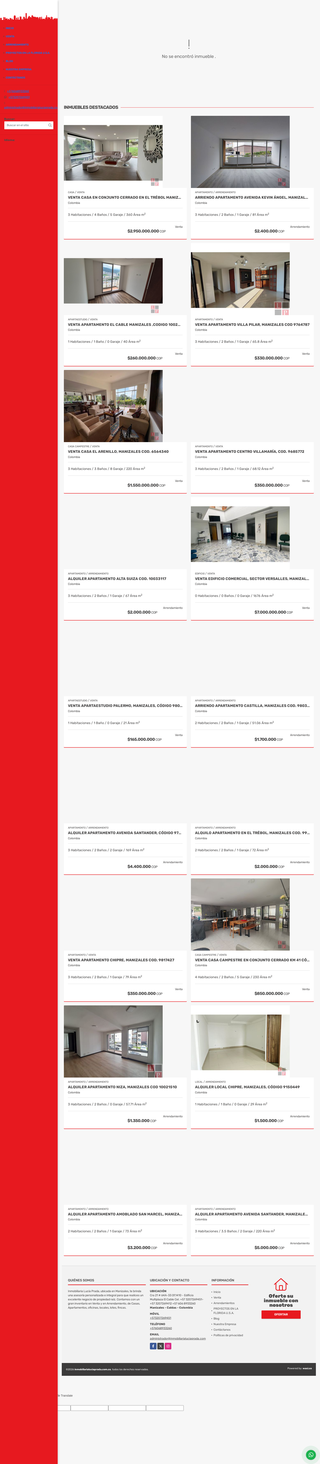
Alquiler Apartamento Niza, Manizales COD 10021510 (122, 1087)
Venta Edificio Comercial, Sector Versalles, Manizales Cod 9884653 (252, 579)
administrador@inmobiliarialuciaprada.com (32, 107)
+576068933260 (18, 91)
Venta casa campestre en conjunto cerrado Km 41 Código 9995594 (252, 960)
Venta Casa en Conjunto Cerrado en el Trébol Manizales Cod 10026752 (125, 197)
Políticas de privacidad (228, 1335)
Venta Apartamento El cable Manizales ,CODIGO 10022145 (125, 325)
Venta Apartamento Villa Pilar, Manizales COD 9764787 (252, 325)
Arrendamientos (224, 1303)
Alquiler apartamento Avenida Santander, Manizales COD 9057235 (252, 1214)
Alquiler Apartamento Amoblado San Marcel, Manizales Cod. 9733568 (125, 1214)
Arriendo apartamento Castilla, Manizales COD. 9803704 (252, 706)
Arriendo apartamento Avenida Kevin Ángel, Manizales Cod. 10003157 (252, 197)
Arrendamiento (17, 44)
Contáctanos (15, 77)
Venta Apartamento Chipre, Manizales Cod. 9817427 (121, 960)
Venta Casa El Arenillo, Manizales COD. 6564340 (118, 452)
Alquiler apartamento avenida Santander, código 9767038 (125, 833)
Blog (9, 61)
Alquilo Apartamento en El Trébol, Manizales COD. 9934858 (252, 833)
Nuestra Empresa (19, 69)
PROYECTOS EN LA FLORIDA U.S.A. (28, 52)
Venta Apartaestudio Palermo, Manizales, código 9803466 (125, 706)
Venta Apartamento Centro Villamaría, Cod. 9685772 (249, 452)
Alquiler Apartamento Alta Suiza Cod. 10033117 (117, 579)
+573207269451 (19, 97)
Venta (10, 36)
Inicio (10, 28)
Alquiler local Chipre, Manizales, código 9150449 (247, 1087)
